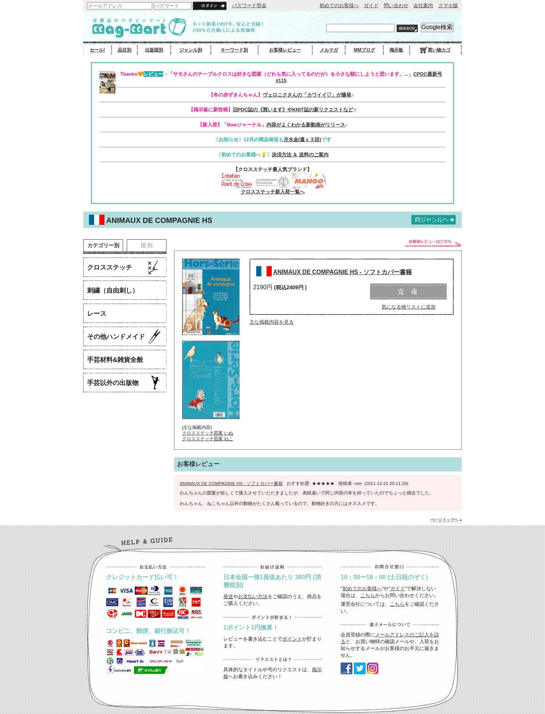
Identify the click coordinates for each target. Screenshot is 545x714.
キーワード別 (234, 50)
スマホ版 (448, 5)
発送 (228, 596)
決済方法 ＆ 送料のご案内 (300, 154)
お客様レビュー (285, 50)
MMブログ (364, 50)
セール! (97, 50)
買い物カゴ (435, 50)
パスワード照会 (249, 5)
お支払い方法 (253, 596)
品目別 (124, 50)
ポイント (292, 639)
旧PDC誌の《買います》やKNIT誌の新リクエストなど (293, 109)
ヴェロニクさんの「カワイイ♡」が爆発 (307, 95)
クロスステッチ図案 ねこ (207, 438)
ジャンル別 (190, 50)
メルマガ (329, 50)
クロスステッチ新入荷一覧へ (273, 192)
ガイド (371, 5)
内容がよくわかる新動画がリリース (305, 125)
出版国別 (154, 50)
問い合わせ (396, 5)
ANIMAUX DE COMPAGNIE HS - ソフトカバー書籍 (342, 272)
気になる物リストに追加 (409, 307)
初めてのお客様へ (339, 5)
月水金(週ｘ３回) (302, 139)
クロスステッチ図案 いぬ (207, 432)
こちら (367, 595)
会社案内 (423, 5)
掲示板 (396, 50)
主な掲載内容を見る (271, 322)
